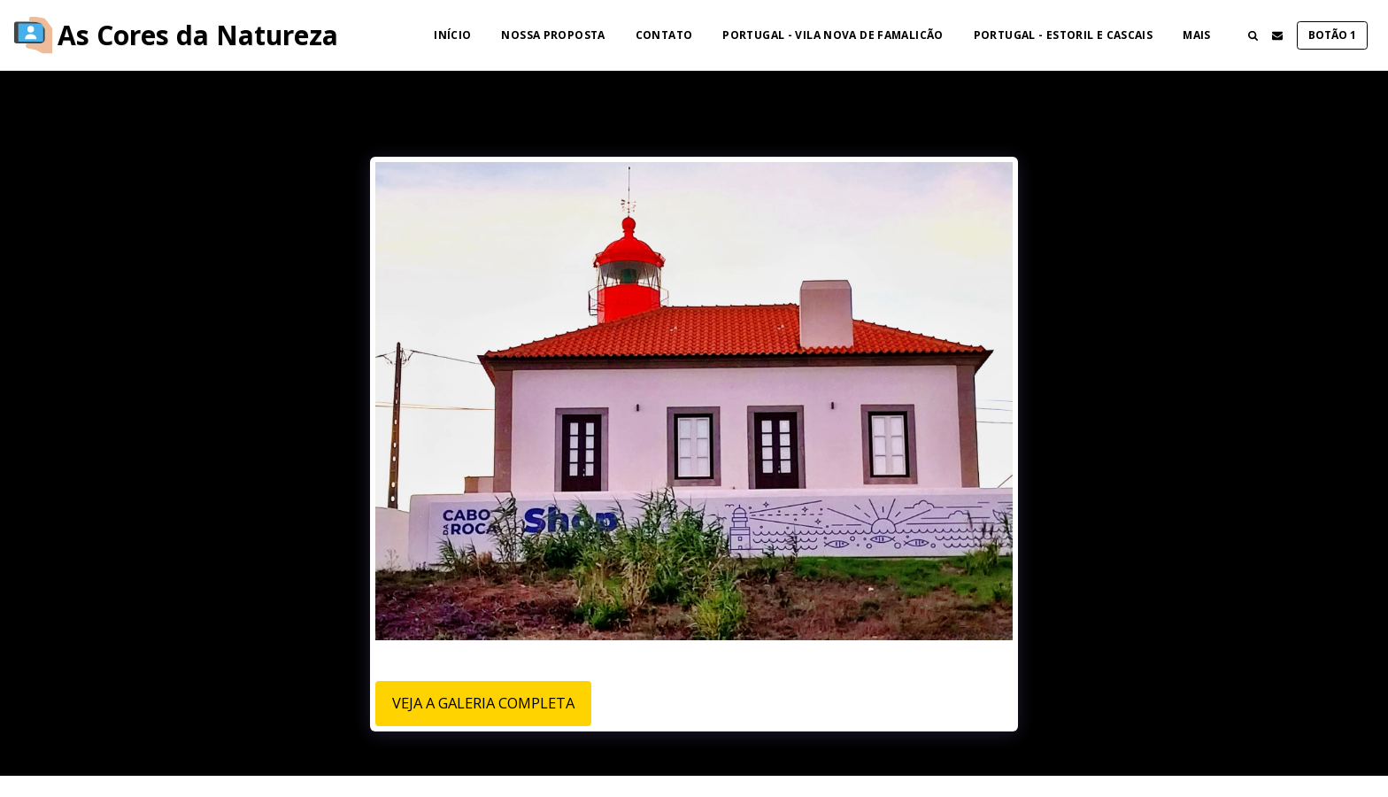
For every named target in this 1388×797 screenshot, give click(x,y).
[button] (1252, 35)
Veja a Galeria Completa (483, 703)
